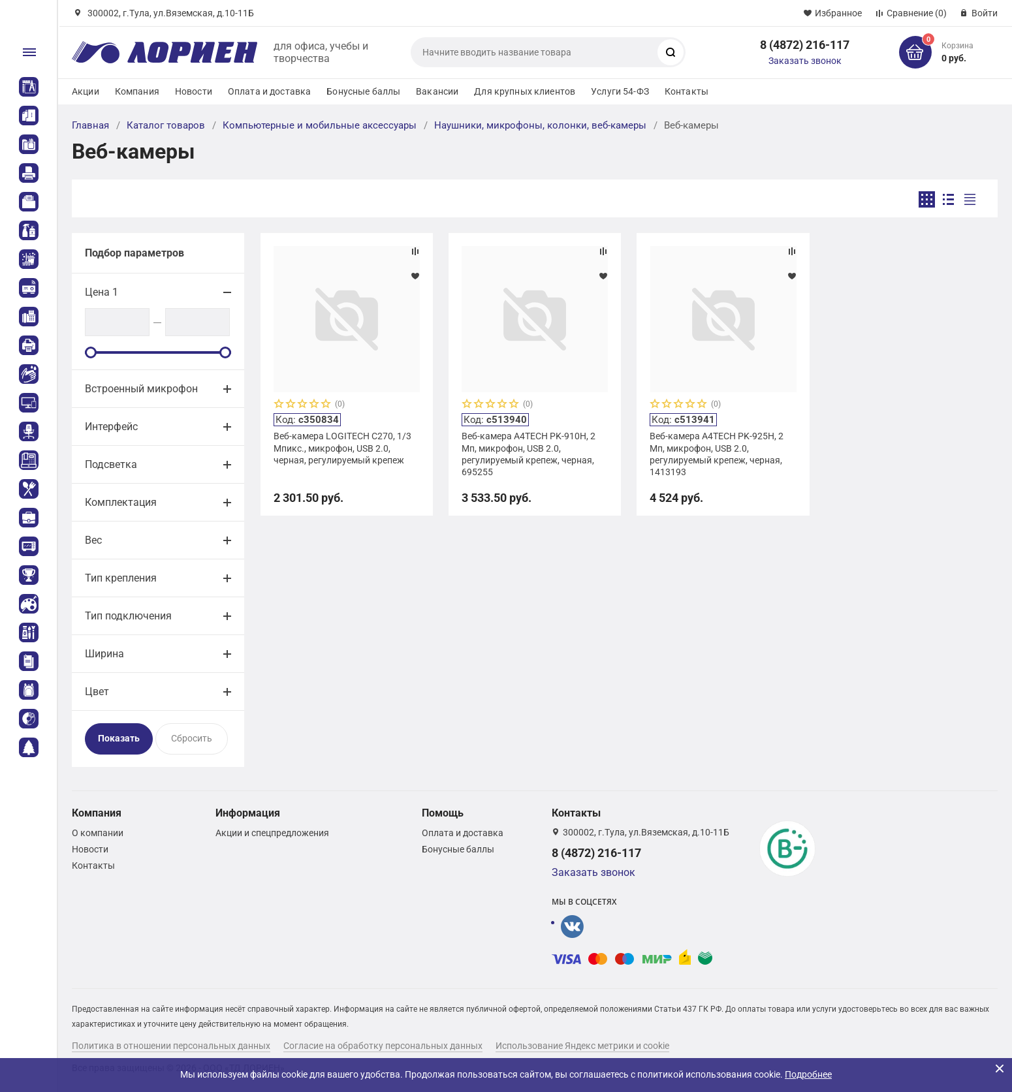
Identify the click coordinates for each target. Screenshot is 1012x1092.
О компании (97, 833)
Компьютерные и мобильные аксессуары (320, 125)
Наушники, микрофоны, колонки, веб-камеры (540, 125)
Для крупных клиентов (524, 91)
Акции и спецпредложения (272, 833)
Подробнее (808, 1074)
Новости (193, 91)
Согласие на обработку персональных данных (382, 1045)
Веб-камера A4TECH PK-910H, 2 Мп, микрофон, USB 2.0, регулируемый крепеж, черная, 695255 (528, 454)
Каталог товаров (166, 125)
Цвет (97, 691)
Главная (90, 125)
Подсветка (111, 464)
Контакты (686, 91)
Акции (85, 91)
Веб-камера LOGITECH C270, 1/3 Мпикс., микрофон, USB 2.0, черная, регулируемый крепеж (342, 448)
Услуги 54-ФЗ (620, 91)
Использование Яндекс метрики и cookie (582, 1045)
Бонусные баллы (363, 91)
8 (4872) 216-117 (804, 45)
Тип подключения (128, 616)
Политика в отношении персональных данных (171, 1045)
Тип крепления (121, 578)
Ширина (104, 653)
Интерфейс (111, 426)
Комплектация (121, 502)
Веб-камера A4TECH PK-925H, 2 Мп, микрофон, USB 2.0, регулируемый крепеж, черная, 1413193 (716, 454)
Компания (137, 91)
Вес (93, 540)
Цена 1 (101, 292)
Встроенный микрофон (141, 388)
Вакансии (437, 91)
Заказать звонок (805, 60)
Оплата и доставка (269, 91)
